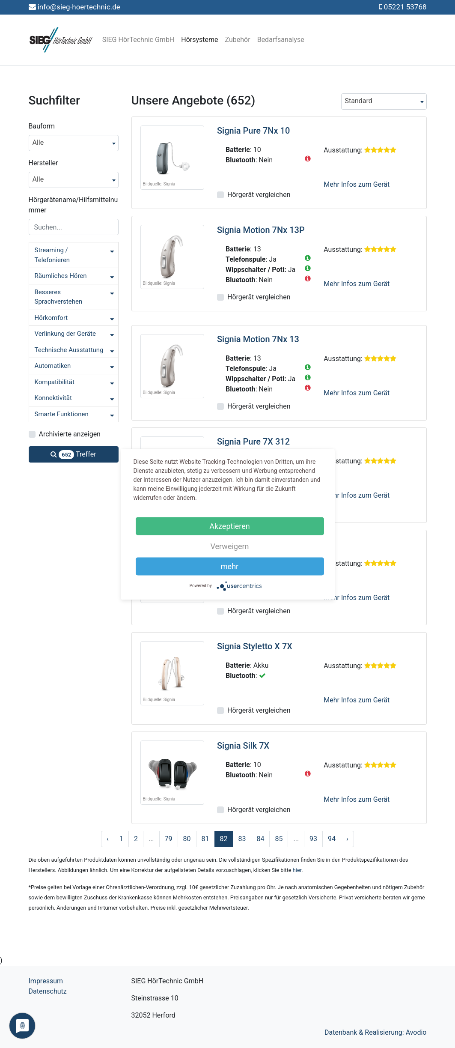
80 (187, 839)
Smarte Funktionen (62, 414)
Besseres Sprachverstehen (59, 297)
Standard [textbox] (358, 101)
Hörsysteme (199, 40)
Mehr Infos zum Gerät (357, 184)
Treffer (73, 454)
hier (297, 870)
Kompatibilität (54, 382)
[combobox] (74, 143)
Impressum (46, 981)
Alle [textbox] (38, 142)
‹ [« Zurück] (108, 839)
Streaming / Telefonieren (52, 255)
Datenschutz (48, 991)
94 (332, 839)
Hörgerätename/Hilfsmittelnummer (73, 205)
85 (279, 839)
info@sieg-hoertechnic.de (79, 7)
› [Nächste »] (347, 839)
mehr (229, 565)
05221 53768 (405, 7)
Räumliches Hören (61, 276)
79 (168, 839)
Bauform (42, 126)
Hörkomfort (51, 318)
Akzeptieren (229, 525)
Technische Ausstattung (69, 350)
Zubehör (237, 40)
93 (313, 839)
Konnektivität (53, 398)
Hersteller (43, 163)
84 (260, 839)
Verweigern (229, 545)
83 (242, 839)
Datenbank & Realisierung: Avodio (375, 1032)
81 (205, 839)
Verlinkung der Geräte (65, 333)
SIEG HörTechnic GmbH (138, 40)
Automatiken (53, 366)
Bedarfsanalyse (280, 40)
